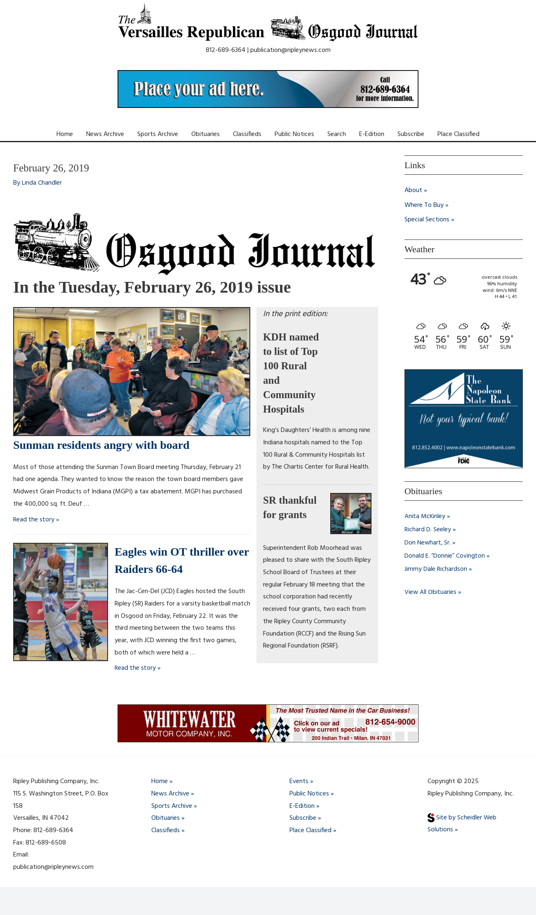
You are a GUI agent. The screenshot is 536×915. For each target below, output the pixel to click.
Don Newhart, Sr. (427, 542)
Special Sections (426, 220)
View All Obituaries (430, 592)
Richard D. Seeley (427, 529)
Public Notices (294, 134)
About (413, 190)
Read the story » (36, 519)
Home (64, 134)
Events (298, 781)
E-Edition (371, 134)
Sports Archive (157, 134)
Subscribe (410, 134)
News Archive (105, 134)
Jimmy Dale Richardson (435, 569)
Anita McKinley (425, 516)
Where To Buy (424, 205)
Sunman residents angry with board (108, 444)
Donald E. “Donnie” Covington (444, 556)
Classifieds (247, 134)
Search (336, 134)
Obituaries (205, 134)
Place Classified (458, 134)
